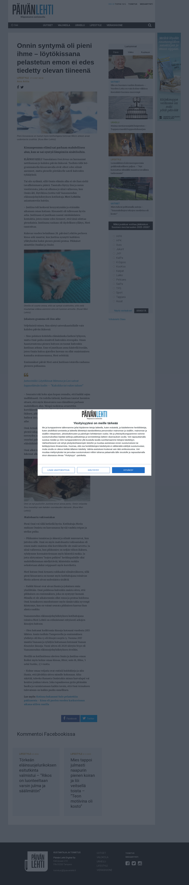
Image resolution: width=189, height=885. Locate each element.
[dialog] (94, 442)
